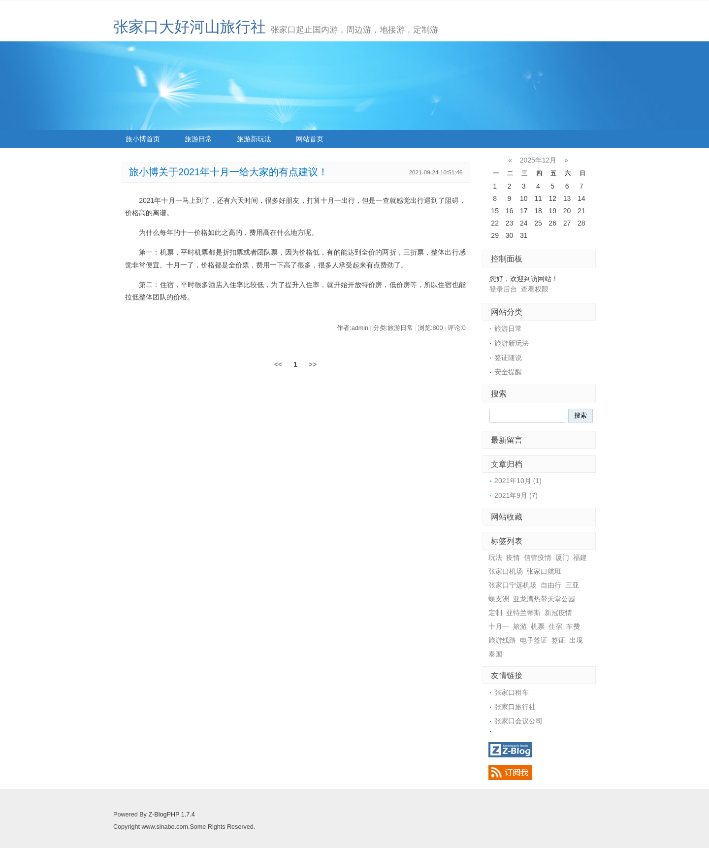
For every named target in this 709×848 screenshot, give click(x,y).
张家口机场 (505, 571)
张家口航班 (544, 571)
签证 (558, 640)
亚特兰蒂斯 (523, 613)
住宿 (555, 626)
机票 (538, 626)
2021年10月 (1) (518, 481)
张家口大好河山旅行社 (189, 26)
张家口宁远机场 (512, 585)
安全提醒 (508, 372)
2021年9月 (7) (516, 495)
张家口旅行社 (515, 707)
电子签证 (534, 640)
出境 (576, 640)
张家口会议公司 (518, 721)
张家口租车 (511, 692)
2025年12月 (538, 160)
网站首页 (309, 139)
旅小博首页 (143, 139)
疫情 (513, 557)
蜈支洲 (498, 599)
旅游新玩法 (254, 139)
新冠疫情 (558, 613)
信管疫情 (537, 557)
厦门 (562, 557)
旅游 (520, 626)
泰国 (495, 654)
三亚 (572, 585)
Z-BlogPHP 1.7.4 (171, 814)
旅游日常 (198, 139)
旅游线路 (502, 640)
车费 (573, 626)
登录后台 (503, 289)
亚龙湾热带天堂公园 (544, 599)
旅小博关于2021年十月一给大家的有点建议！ (228, 171)
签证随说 (508, 357)
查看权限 (534, 289)
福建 (580, 557)
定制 (495, 613)
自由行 (551, 585)
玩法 (495, 557)
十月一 (498, 626)
